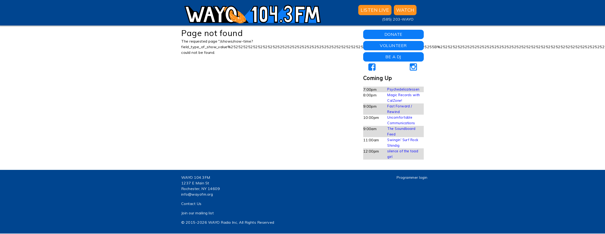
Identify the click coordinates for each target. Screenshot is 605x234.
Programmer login (411, 177)
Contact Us (191, 203)
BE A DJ (393, 56)
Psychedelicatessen (403, 89)
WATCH (405, 10)
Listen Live (375, 10)
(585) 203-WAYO (398, 19)
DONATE (393, 34)
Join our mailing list (197, 213)
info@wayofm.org (197, 194)
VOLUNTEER (393, 45)
